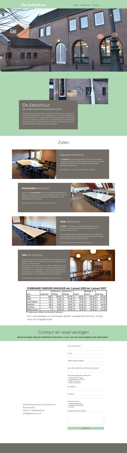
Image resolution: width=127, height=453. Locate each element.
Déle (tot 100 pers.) (75, 382)
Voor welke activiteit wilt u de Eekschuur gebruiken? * (84, 368)
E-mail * (70, 353)
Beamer (71, 407)
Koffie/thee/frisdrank (75, 403)
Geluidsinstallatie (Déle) (76, 405)
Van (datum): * (72, 386)
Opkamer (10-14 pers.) (76, 377)
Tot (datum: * (71, 394)
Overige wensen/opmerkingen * (77, 411)
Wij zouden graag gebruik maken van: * (79, 375)
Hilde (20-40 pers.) (75, 381)
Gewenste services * (74, 401)
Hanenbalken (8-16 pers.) (77, 379)
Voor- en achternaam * (74, 346)
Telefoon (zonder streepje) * (76, 360)
